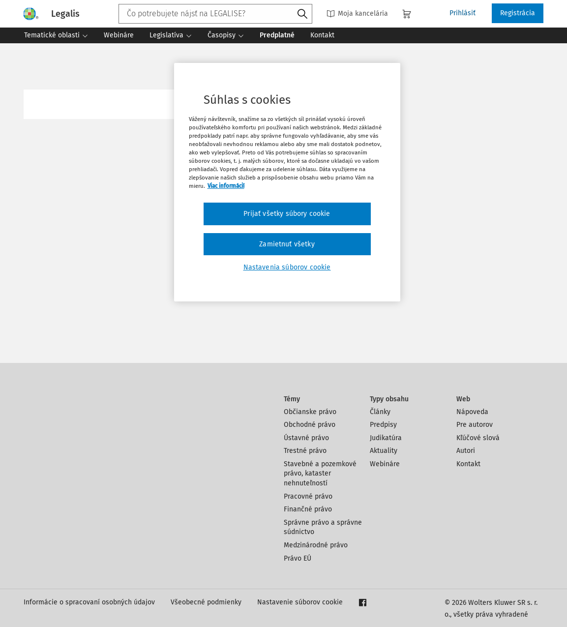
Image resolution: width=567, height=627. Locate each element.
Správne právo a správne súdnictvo (323, 527)
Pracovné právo (308, 496)
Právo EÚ (297, 558)
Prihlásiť (462, 13)
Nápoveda (472, 412)
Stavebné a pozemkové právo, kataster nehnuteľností (320, 473)
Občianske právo (310, 412)
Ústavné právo (306, 438)
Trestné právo (305, 451)
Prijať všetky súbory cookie (286, 213)
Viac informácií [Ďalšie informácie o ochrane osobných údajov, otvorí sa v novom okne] (226, 185)
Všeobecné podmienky (206, 602)
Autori (465, 451)
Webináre (385, 464)
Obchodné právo (309, 424)
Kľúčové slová (478, 438)
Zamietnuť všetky (287, 244)
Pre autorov (474, 424)
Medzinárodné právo (316, 545)
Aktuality (383, 451)
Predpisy (383, 424)
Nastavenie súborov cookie (300, 602)
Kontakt (468, 464)
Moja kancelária (357, 13)
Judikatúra (386, 438)
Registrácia (517, 13)
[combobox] (215, 14)
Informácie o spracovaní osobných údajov (89, 602)
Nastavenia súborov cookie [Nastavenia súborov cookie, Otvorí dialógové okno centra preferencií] (287, 267)
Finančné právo (308, 509)
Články (380, 412)
